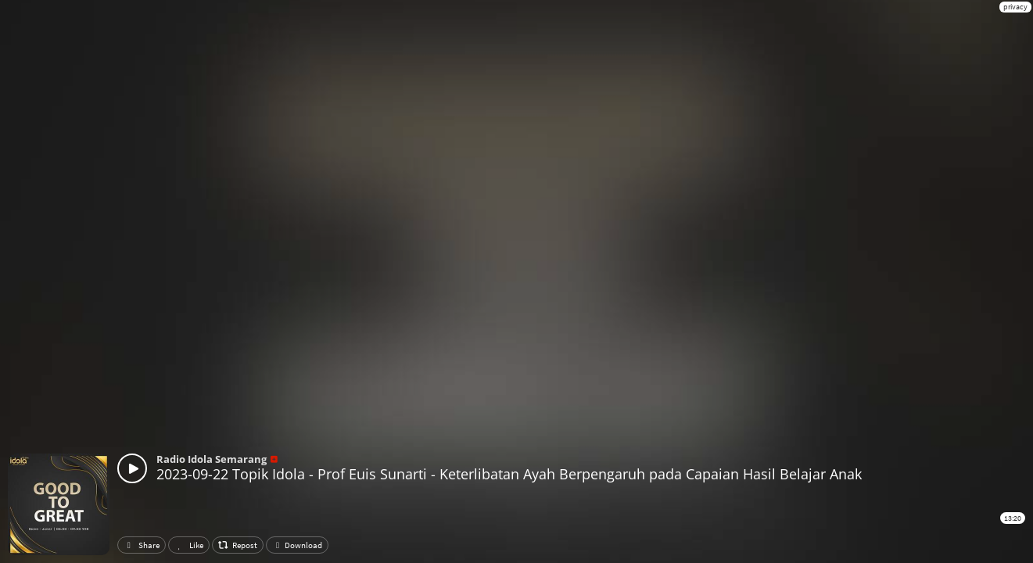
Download (297, 545)
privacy (1015, 7)
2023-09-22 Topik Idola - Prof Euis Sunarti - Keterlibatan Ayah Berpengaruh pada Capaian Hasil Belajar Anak (509, 473)
